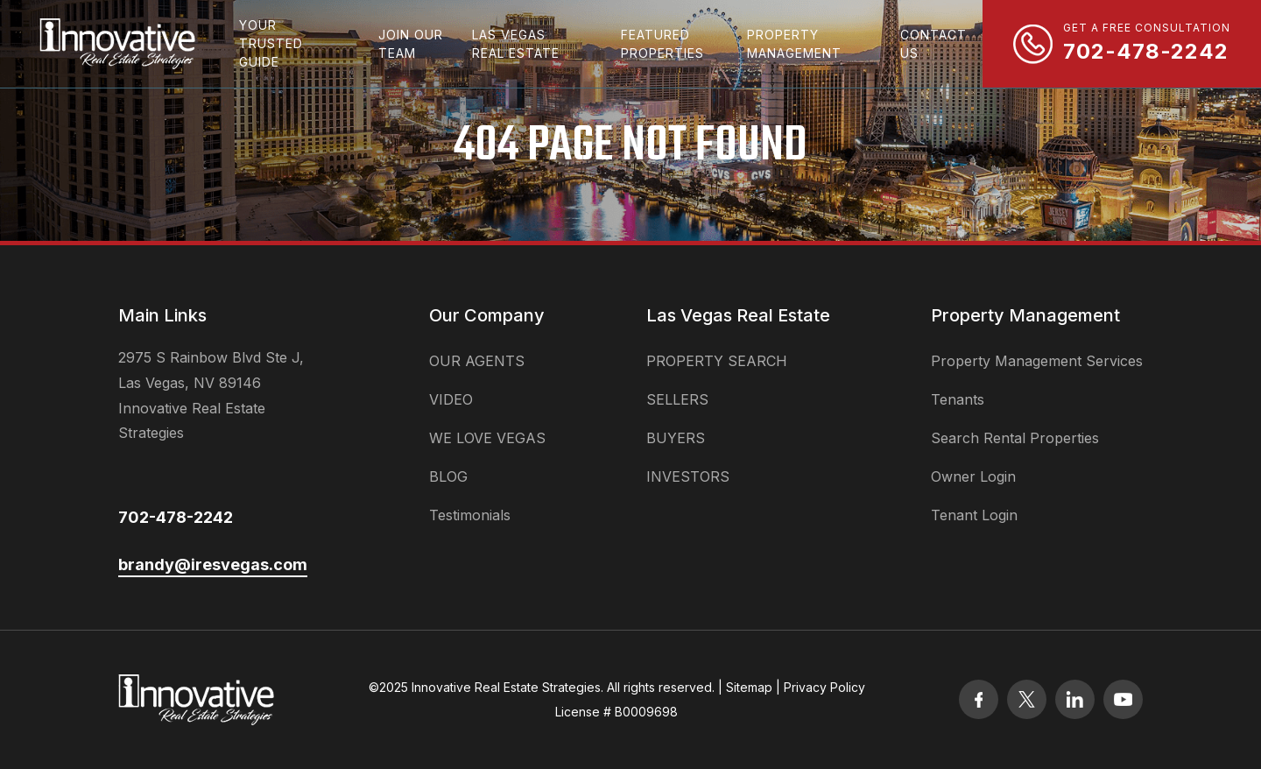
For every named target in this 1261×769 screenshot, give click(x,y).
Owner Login (973, 476)
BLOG (448, 476)
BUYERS (675, 438)
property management (794, 43)
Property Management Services (1037, 361)
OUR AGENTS (477, 361)
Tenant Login (974, 515)
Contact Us (933, 43)
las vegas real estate (516, 43)
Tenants (957, 399)
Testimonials (470, 515)
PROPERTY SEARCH (716, 361)
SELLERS (677, 399)
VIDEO (451, 399)
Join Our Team (410, 43)
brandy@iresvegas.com (212, 564)
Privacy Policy (824, 687)
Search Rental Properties (1015, 438)
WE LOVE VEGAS (487, 438)
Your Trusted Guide (271, 43)
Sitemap (749, 687)
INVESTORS (687, 476)
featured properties (662, 43)
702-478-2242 (175, 517)
